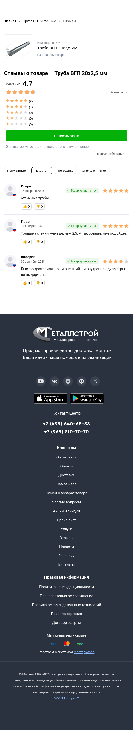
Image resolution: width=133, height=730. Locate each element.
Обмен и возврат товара (66, 493)
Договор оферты (66, 623)
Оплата (66, 466)
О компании (66, 457)
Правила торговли (66, 614)
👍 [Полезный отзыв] (26, 206)
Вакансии (66, 556)
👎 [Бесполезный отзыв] (39, 206)
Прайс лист (66, 520)
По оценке (65, 170)
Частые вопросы (66, 502)
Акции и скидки (66, 511)
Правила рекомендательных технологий (66, 605)
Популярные (16, 170)
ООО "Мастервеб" (66, 698)
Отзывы (66, 538)
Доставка (66, 475)
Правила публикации (110, 153)
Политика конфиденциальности (66, 587)
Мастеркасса (84, 652)
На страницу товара (51, 55)
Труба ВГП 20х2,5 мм (57, 48)
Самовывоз (67, 484)
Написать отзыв (66, 136)
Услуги (66, 529)
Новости (66, 547)
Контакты (66, 565)
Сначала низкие (94, 170)
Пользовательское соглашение (66, 596)
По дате (41, 170)
